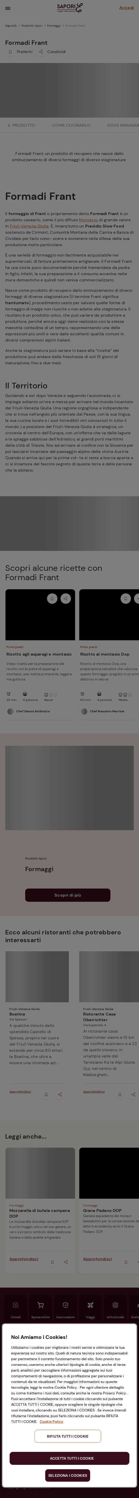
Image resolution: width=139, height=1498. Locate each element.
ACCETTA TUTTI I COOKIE (72, 1458)
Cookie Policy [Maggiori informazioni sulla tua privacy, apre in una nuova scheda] (51, 1421)
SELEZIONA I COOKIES (67, 1475)
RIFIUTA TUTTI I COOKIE (67, 1436)
